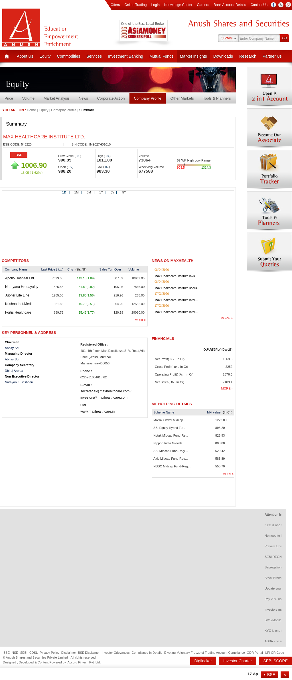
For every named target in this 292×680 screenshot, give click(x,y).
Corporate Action (111, 98)
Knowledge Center (178, 5)
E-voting (170, 652)
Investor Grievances (116, 652)
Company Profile (147, 98)
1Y (102, 192)
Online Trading (135, 5)
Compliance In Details (147, 652)
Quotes (226, 38)
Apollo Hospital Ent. (20, 278)
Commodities (68, 56)
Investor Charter (237, 661)
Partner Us (272, 56)
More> (140, 320)
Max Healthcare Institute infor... (176, 300)
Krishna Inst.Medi (18, 304)
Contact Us (259, 5)
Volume (28, 98)
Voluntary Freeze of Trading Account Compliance (211, 652)
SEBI (23, 652)
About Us (25, 56)
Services (94, 56)
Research (247, 56)
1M (78, 192)
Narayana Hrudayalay (21, 287)
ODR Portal (255, 652)
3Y (114, 192)
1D (66, 192)
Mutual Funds (161, 56)
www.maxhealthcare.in (97, 411)
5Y (124, 192)
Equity (45, 56)
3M (91, 192)
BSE (19, 155)
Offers (115, 5)
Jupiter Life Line (17, 295)
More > (227, 318)
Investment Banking (125, 56)
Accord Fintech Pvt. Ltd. (84, 662)
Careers (203, 5)
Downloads (223, 56)
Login (155, 5)
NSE (15, 652)
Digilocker (203, 661)
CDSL (33, 652)
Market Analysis (57, 98)
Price (9, 98)
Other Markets (182, 98)
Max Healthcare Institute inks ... (176, 276)
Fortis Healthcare (18, 312)
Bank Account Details (230, 5)
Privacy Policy (49, 652)
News (83, 98)
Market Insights (193, 56)
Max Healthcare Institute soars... (177, 288)
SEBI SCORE (275, 661)
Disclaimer (68, 652)
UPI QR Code (274, 652)
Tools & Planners (217, 98)
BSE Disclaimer (89, 652)
